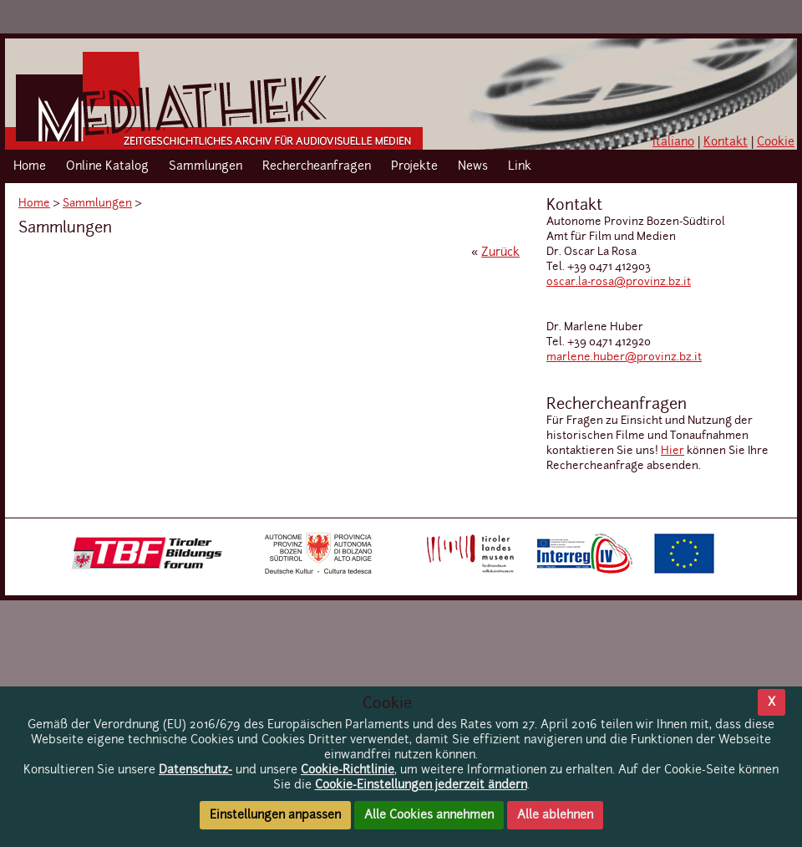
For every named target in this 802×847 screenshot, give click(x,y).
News (473, 166)
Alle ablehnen (555, 815)
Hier (672, 451)
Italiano (673, 142)
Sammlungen (205, 166)
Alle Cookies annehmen (429, 815)
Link (519, 166)
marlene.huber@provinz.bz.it (624, 357)
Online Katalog (107, 166)
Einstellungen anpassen (275, 815)
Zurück (500, 252)
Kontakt (725, 142)
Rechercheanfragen (316, 166)
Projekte (414, 166)
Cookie (775, 142)
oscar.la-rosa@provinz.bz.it (618, 282)
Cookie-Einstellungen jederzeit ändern (421, 785)
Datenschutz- (195, 770)
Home (29, 166)
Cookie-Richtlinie (347, 770)
